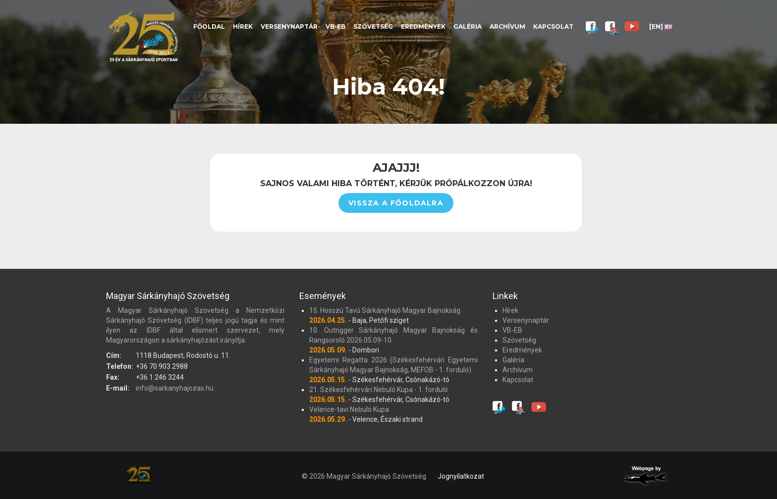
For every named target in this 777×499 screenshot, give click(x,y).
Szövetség (373, 26)
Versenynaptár (289, 26)
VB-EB (335, 26)
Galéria (467, 26)
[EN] (660, 26)
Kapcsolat (553, 26)
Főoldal (209, 26)
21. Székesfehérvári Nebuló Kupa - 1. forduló (378, 390)
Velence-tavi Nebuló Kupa (349, 409)
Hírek (243, 26)
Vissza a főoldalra (396, 203)
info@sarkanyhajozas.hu (175, 388)
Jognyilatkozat (461, 476)
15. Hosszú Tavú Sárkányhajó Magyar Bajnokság (384, 310)
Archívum (507, 26)
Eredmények (423, 26)
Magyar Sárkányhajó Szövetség (143, 36)
